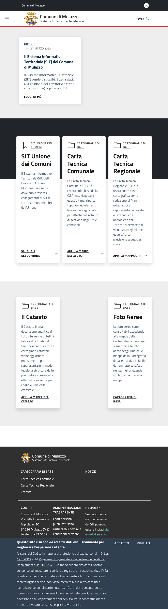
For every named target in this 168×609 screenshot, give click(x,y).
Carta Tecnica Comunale (37, 478)
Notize (90, 471)
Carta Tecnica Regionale (37, 485)
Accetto (121, 550)
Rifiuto (143, 550)
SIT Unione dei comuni (41, 145)
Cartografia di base (88, 145)
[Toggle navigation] (6, 18)
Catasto (26, 491)
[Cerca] (148, 18)
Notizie (29, 44)
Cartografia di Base (37, 471)
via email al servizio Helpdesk (97, 534)
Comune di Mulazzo (33, 5)
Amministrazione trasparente (67, 510)
